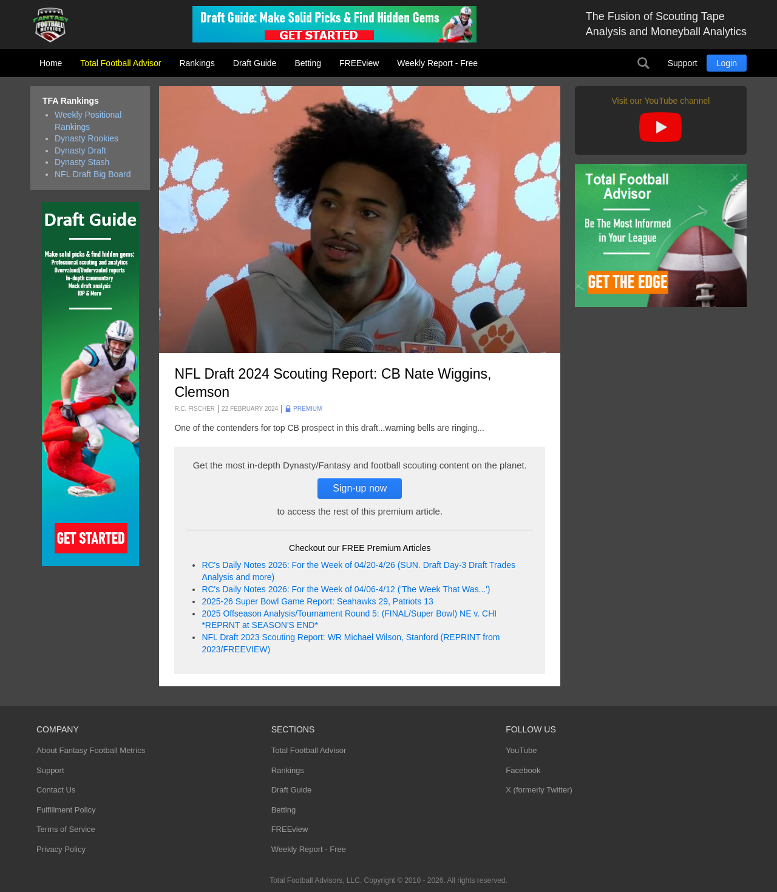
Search (643, 63)
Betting (307, 63)
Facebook (523, 770)
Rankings (196, 63)
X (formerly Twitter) (539, 789)
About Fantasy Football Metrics (90, 750)
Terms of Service (65, 829)
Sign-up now (360, 488)
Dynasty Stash (82, 162)
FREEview (359, 63)
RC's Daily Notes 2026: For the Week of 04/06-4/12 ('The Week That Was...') (346, 589)
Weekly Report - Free (437, 63)
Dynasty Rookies (86, 138)
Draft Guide (255, 63)
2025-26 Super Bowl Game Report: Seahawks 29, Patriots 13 (317, 601)
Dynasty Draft (80, 150)
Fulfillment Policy (66, 809)
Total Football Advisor (120, 63)
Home (50, 63)
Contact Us (55, 789)
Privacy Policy (61, 849)
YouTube (521, 750)
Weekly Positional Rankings (88, 121)
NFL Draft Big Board (93, 174)
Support (682, 63)
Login (726, 63)
